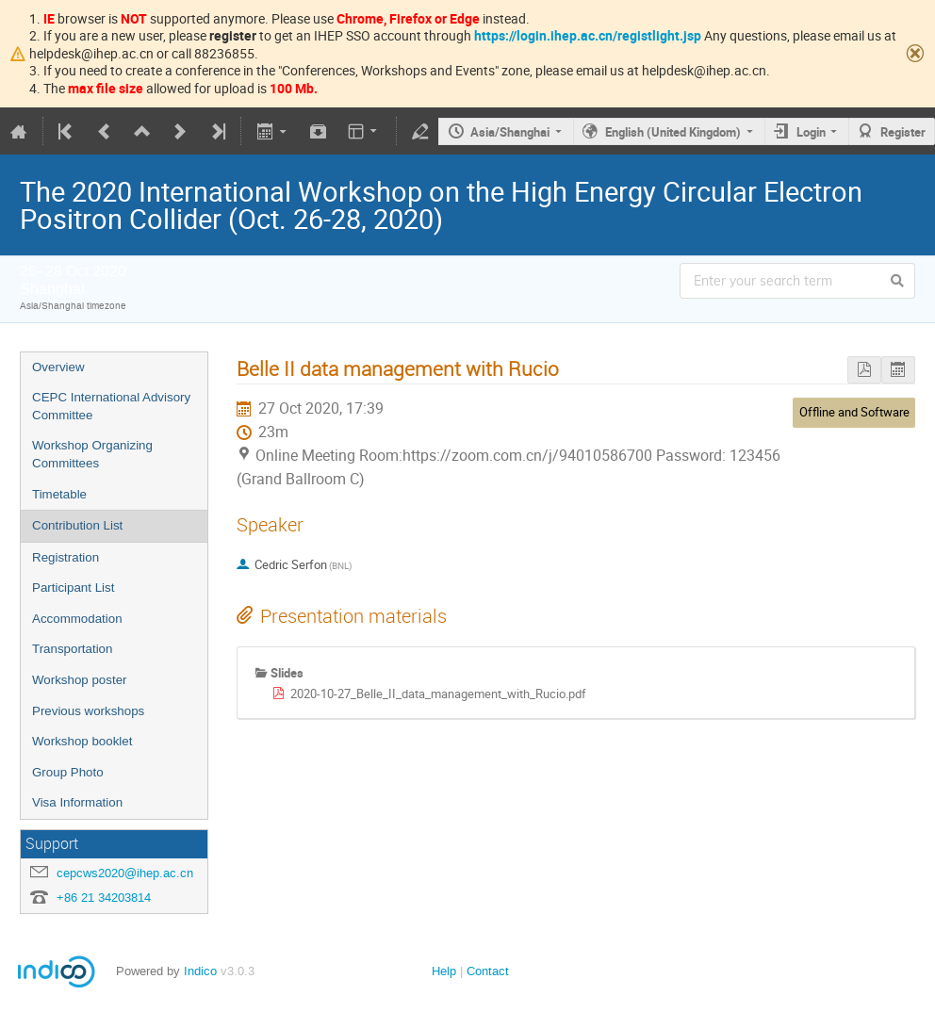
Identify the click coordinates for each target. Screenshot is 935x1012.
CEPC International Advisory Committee (111, 406)
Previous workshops (88, 711)
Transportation (72, 649)
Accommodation (77, 619)
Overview (58, 367)
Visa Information (77, 802)
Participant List (73, 587)
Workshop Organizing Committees (92, 454)
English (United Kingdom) (673, 131)
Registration (65, 557)
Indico (200, 971)
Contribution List (77, 525)
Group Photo (68, 772)
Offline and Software (854, 411)
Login (811, 131)
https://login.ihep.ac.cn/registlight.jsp (587, 35)
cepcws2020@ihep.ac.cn (125, 873)
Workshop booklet (82, 741)
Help (444, 971)
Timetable (59, 494)
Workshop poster (79, 680)
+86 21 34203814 (104, 898)
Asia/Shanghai (510, 131)
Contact (488, 971)
